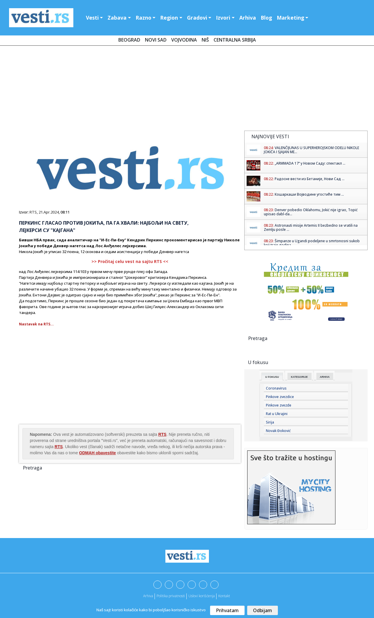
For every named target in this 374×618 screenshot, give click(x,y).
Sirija (270, 422)
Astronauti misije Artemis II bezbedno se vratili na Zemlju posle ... (311, 227)
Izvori (223, 17)
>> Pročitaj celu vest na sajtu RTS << (129, 261)
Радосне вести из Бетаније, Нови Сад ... (309, 178)
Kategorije (299, 376)
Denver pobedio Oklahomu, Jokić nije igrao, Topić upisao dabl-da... (311, 211)
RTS (33, 212)
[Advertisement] (187, 89)
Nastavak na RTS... (36, 324)
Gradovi (197, 17)
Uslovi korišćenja (201, 595)
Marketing (290, 17)
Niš (205, 40)
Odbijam (262, 610)
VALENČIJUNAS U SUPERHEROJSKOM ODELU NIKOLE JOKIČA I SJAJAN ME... (311, 149)
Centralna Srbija (235, 40)
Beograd (129, 40)
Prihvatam (227, 610)
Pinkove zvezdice (280, 396)
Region (169, 17)
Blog (266, 17)
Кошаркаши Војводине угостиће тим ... (309, 194)
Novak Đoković (278, 430)
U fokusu (272, 376)
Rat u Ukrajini (277, 413)
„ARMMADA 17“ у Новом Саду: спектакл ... (310, 163)
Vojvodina (184, 40)
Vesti (92, 17)
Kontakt (224, 595)
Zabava (117, 17)
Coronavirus (276, 388)
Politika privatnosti (171, 595)
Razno (143, 17)
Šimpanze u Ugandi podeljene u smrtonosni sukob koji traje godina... (312, 242)
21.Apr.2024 (49, 212)
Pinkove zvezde (278, 405)
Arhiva (247, 17)
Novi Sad (156, 40)
